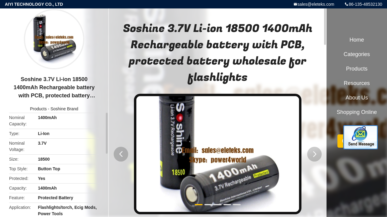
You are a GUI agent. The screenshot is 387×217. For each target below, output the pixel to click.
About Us (357, 98)
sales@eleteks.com (316, 4)
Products (38, 108)
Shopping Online (357, 112)
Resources (357, 83)
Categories (356, 54)
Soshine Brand (64, 108)
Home (357, 40)
